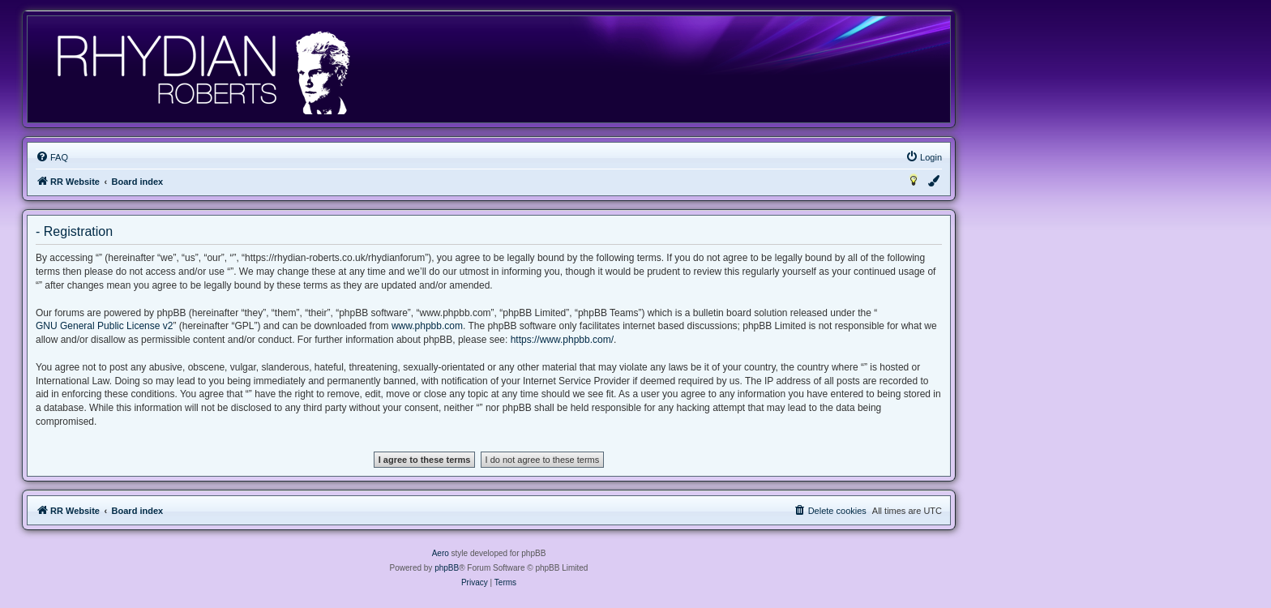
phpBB (446, 567)
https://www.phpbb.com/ (562, 339)
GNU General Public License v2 (104, 326)
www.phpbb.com (427, 326)
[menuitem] (52, 157)
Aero (440, 553)
